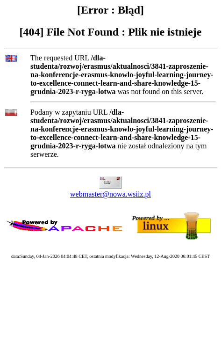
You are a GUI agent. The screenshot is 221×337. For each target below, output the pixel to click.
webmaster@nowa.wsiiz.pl (110, 194)
